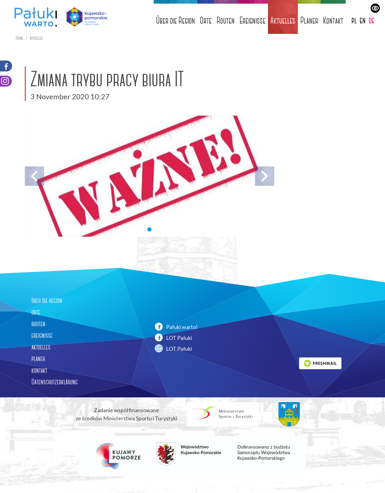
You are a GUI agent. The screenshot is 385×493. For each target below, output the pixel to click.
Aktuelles (282, 20)
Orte (206, 20)
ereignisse (42, 335)
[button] (149, 229)
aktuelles (41, 347)
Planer (309, 20)
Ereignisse (253, 20)
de (371, 20)
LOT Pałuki (173, 337)
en (363, 20)
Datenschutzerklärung (54, 382)
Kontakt (333, 20)
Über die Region (175, 20)
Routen (226, 20)
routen (38, 324)
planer (38, 359)
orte (35, 312)
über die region (46, 300)
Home (19, 38)
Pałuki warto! (176, 326)
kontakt (39, 370)
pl (354, 20)
